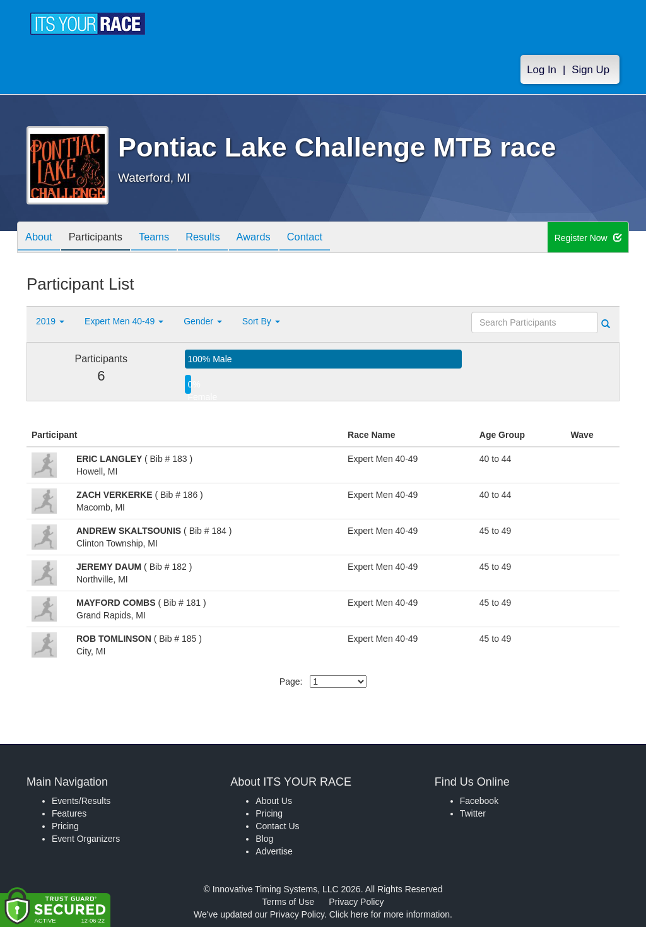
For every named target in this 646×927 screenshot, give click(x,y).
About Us (273, 801)
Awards (275, 238)
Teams (166, 238)
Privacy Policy (356, 902)
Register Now (588, 238)
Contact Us (277, 826)
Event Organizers (86, 839)
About (41, 238)
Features (69, 813)
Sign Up (590, 70)
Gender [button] (203, 321)
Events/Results (81, 801)
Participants (103, 238)
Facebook (479, 801)
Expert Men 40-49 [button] (124, 321)
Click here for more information (389, 914)
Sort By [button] (261, 321)
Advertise (273, 851)
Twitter (473, 813)
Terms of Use (288, 902)
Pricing (65, 826)
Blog (264, 839)
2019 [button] (50, 321)
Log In (541, 70)
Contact (331, 238)
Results (219, 238)
